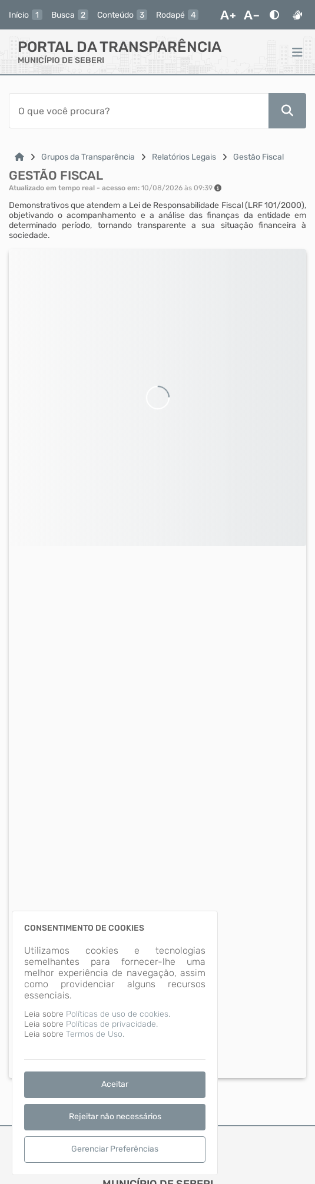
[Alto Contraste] (274, 14)
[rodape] (177, 14)
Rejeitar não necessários (115, 1117)
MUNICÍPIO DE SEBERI (61, 60)
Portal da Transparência (119, 46)
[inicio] (25, 14)
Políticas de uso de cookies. (118, 1014)
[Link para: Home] (19, 157)
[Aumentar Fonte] (228, 14)
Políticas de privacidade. (112, 1024)
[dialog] (115, 1043)
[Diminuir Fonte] (251, 14)
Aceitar (114, 1084)
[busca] (69, 14)
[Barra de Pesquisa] (138, 110)
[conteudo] (122, 14)
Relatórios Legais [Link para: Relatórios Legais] (184, 157)
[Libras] (297, 14)
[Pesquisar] (287, 110)
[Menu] (297, 52)
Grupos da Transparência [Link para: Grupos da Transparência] (88, 157)
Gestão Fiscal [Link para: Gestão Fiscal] (258, 157)
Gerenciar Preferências (114, 1149)
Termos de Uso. (95, 1034)
